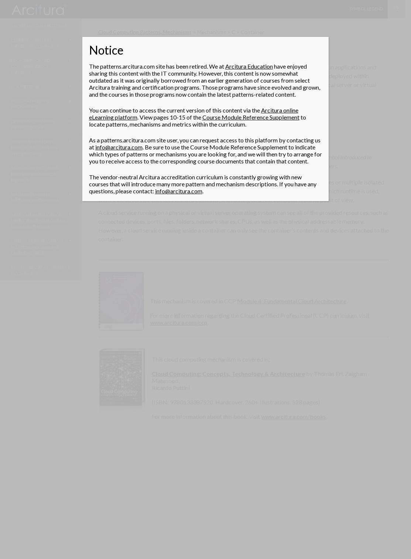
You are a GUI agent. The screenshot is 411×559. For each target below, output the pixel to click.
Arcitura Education (249, 66)
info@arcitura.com (119, 147)
